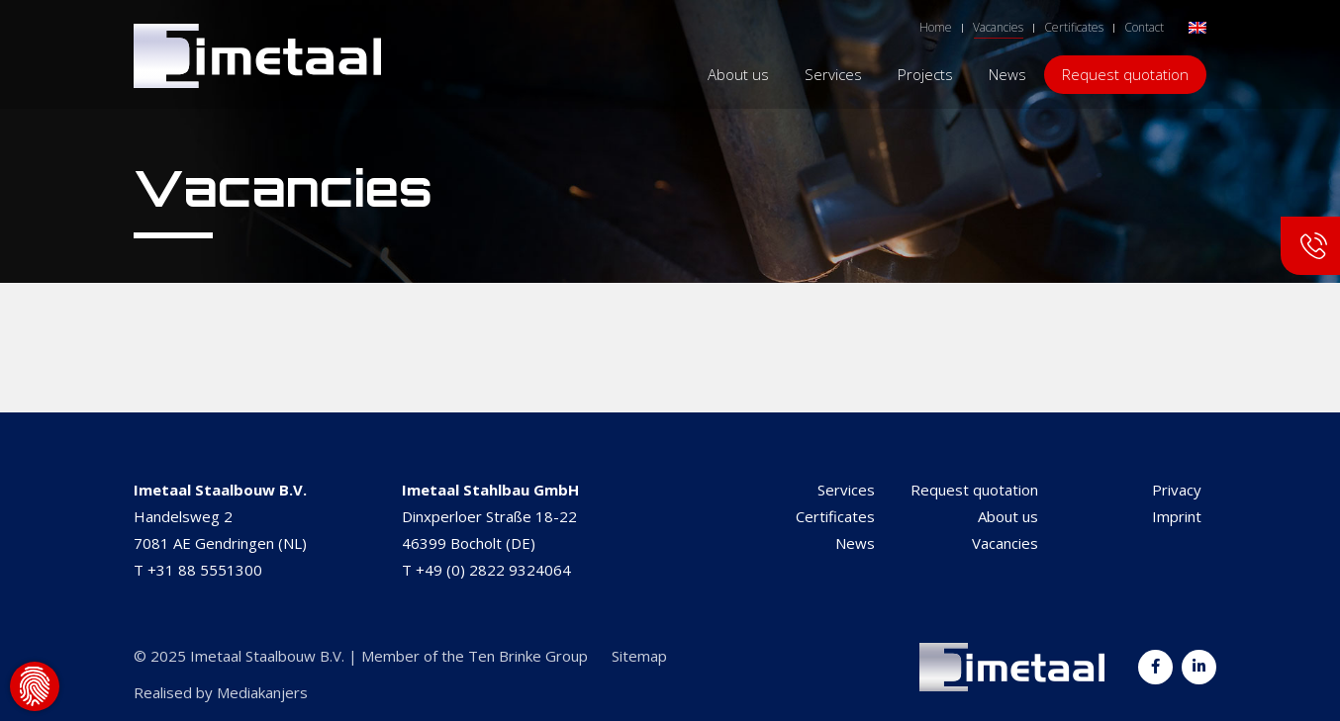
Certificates (835, 516)
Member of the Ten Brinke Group (474, 656)
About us (1008, 516)
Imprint (1176, 516)
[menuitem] (1197, 26)
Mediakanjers (262, 692)
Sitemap (639, 656)
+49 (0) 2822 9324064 (493, 570)
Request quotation (974, 489)
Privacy (1176, 489)
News (855, 543)
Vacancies (1005, 543)
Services (846, 489)
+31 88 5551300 (204, 570)
